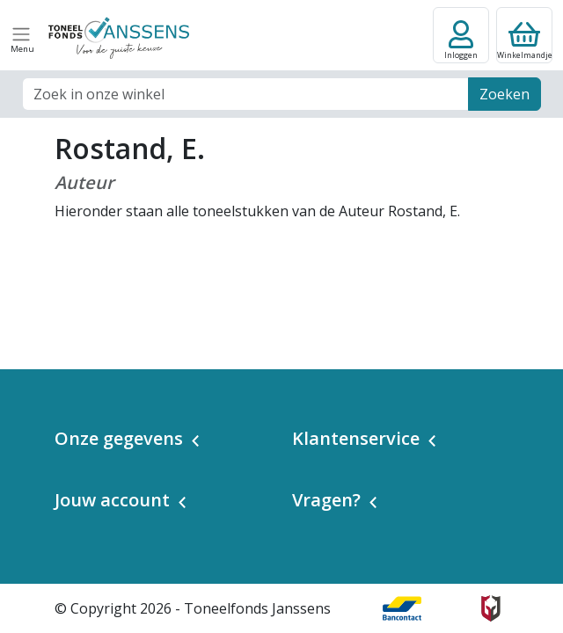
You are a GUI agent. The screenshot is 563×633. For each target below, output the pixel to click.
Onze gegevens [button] (119, 438)
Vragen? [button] (326, 500)
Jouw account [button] (112, 500)
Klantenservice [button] (356, 438)
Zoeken (504, 94)
